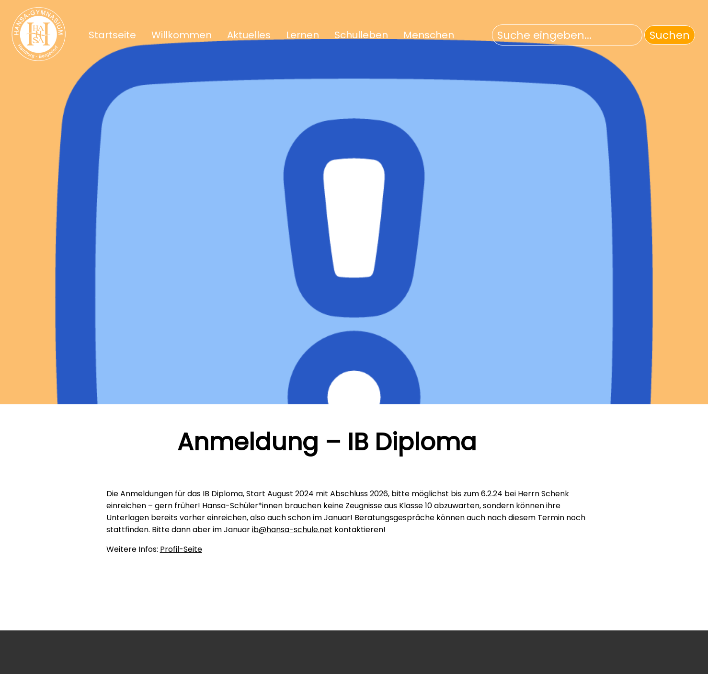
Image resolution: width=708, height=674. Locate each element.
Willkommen (181, 35)
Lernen (302, 35)
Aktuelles (249, 35)
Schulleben (361, 35)
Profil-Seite (181, 549)
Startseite (112, 35)
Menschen (428, 35)
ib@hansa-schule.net (292, 529)
